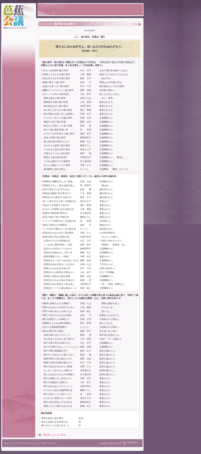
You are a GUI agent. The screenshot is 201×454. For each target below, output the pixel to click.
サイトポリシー (130, 443)
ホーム (136, 24)
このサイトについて (110, 443)
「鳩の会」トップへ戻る (53, 434)
